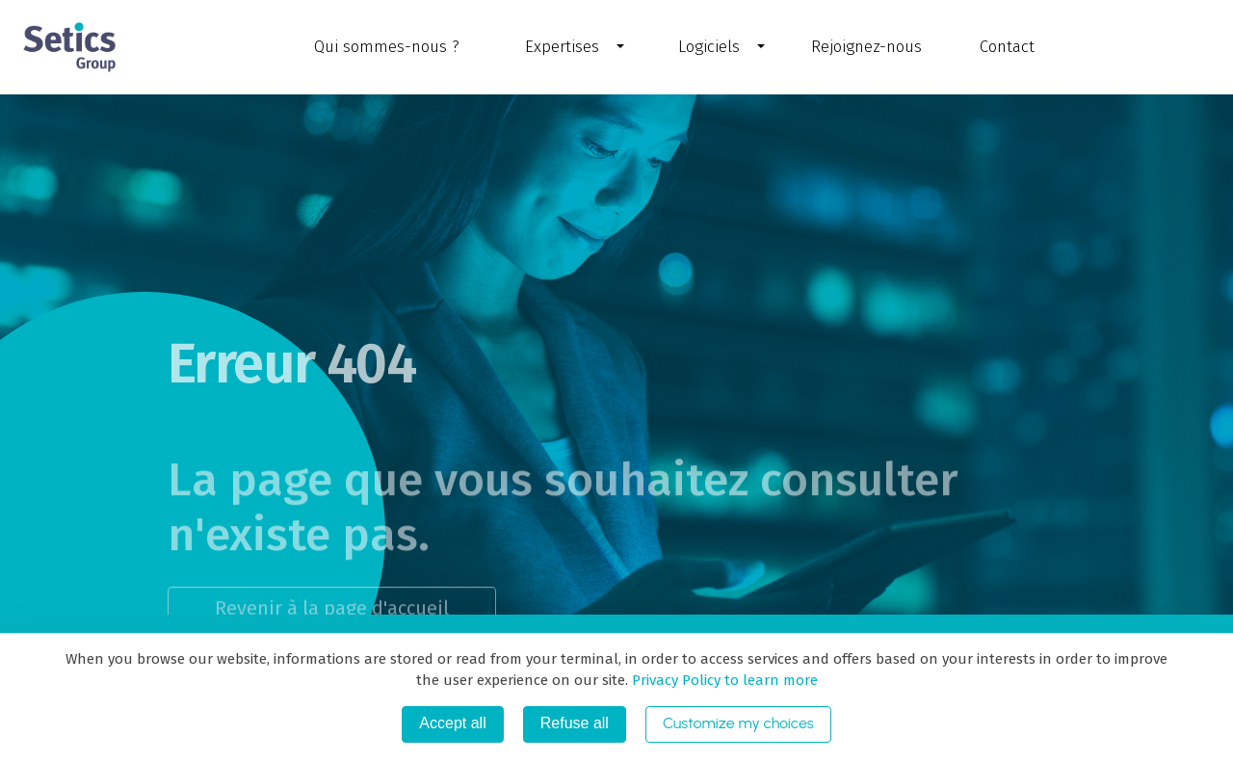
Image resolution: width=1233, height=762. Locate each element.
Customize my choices (738, 723)
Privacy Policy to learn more (723, 680)
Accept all (452, 723)
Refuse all (574, 723)
